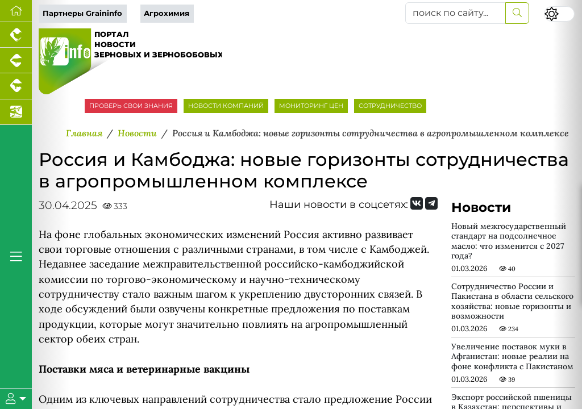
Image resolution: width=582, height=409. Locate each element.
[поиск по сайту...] (455, 13)
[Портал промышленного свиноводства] (16, 60)
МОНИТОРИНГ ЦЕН (311, 106)
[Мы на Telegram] (431, 203)
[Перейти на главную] (16, 11)
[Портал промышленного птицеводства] (16, 35)
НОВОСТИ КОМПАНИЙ (226, 106)
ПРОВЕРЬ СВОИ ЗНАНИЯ (131, 106)
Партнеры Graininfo (82, 13)
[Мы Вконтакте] (416, 203)
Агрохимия (166, 13)
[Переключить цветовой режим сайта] (559, 14)
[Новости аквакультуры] (16, 112)
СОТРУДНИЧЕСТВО (390, 106)
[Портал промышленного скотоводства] (16, 86)
